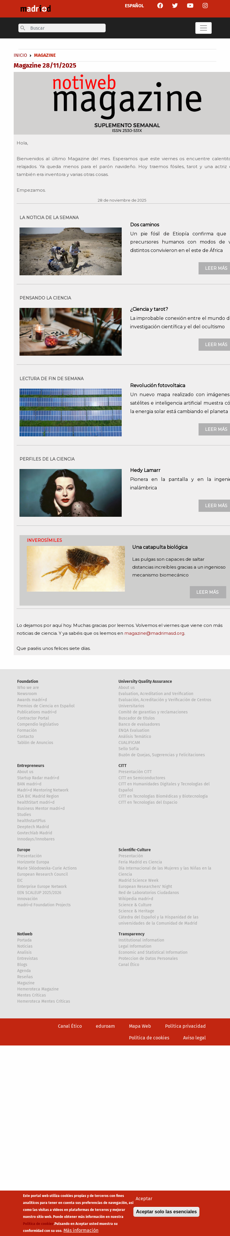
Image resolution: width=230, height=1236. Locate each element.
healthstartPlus (31, 820)
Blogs (22, 964)
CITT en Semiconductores (141, 777)
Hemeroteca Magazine (38, 989)
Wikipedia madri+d (135, 898)
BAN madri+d (29, 784)
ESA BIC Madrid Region (38, 796)
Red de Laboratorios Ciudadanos (148, 892)
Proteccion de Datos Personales (148, 958)
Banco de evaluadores (139, 724)
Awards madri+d (32, 699)
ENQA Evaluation (133, 730)
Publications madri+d (36, 712)
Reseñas (25, 976)
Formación (27, 730)
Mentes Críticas (31, 995)
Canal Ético (128, 964)
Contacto (25, 736)
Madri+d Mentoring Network (42, 790)
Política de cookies (149, 1038)
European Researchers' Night (145, 886)
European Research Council (42, 874)
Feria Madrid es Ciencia (140, 862)
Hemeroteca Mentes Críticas (43, 1001)
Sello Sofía (128, 748)
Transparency (131, 934)
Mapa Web (140, 1026)
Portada (24, 940)
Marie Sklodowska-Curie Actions (47, 868)
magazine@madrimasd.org (154, 633)
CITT (122, 765)
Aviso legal (194, 1038)
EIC (20, 880)
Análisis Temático (134, 736)
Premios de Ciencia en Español (46, 705)
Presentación (29, 856)
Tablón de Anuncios (35, 742)
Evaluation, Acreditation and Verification (155, 693)
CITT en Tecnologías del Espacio (147, 802)
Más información (80, 1231)
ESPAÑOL (134, 5)
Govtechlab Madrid (34, 833)
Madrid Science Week (138, 880)
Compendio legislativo (38, 724)
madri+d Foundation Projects (44, 904)
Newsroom (27, 693)
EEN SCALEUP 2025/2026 (39, 892)
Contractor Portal (33, 718)
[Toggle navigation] (203, 28)
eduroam (105, 1026)
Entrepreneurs (30, 765)
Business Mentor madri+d (41, 808)
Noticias (25, 946)
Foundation (27, 681)
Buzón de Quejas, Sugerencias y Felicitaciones (161, 754)
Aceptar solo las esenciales (166, 1212)
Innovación (27, 898)
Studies (24, 814)
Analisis (24, 952)
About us (126, 687)
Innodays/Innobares (36, 839)
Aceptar (144, 1199)
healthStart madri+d (35, 802)
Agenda (24, 970)
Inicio (20, 55)
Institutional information (141, 940)
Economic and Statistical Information (152, 952)
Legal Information (134, 946)
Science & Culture (135, 904)
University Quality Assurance (145, 681)
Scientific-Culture (134, 849)
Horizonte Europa (33, 862)
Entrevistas (27, 958)
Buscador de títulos (136, 718)
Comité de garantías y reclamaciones (153, 712)
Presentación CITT (135, 771)
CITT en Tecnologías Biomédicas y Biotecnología (163, 796)
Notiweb (24, 934)
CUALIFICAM (129, 742)
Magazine (26, 983)
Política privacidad (185, 1026)
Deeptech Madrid (33, 826)
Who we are (28, 687)
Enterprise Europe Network (42, 886)
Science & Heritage (136, 911)
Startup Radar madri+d (38, 777)
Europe (23, 849)
